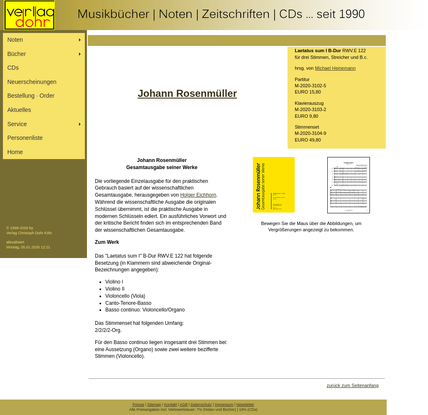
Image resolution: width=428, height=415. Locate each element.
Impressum (224, 404)
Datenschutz (201, 404)
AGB (184, 404)
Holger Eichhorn (198, 195)
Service (17, 124)
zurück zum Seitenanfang (353, 385)
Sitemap (154, 404)
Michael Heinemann (335, 68)
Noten (15, 39)
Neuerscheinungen (32, 81)
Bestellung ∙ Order (31, 95)
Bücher (17, 54)
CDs (13, 67)
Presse (138, 404)
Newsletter (246, 404)
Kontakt (170, 404)
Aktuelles (19, 109)
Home (15, 152)
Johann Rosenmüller (187, 93)
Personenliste (25, 137)
